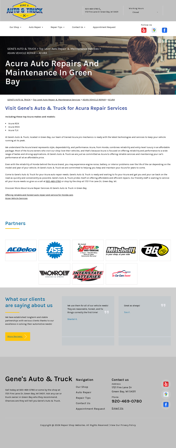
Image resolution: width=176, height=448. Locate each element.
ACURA (43, 53)
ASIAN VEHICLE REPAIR (21, 53)
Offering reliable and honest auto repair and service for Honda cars (39, 195)
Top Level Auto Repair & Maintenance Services (69, 48)
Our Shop (14, 27)
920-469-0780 (92, 9)
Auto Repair (35, 27)
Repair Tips (56, 27)
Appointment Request (104, 27)
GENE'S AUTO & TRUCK (21, 48)
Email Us (117, 408)
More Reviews (17, 336)
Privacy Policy (128, 425)
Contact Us (77, 27)
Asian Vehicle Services (16, 198)
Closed (136, 12)
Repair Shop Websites (73, 425)
